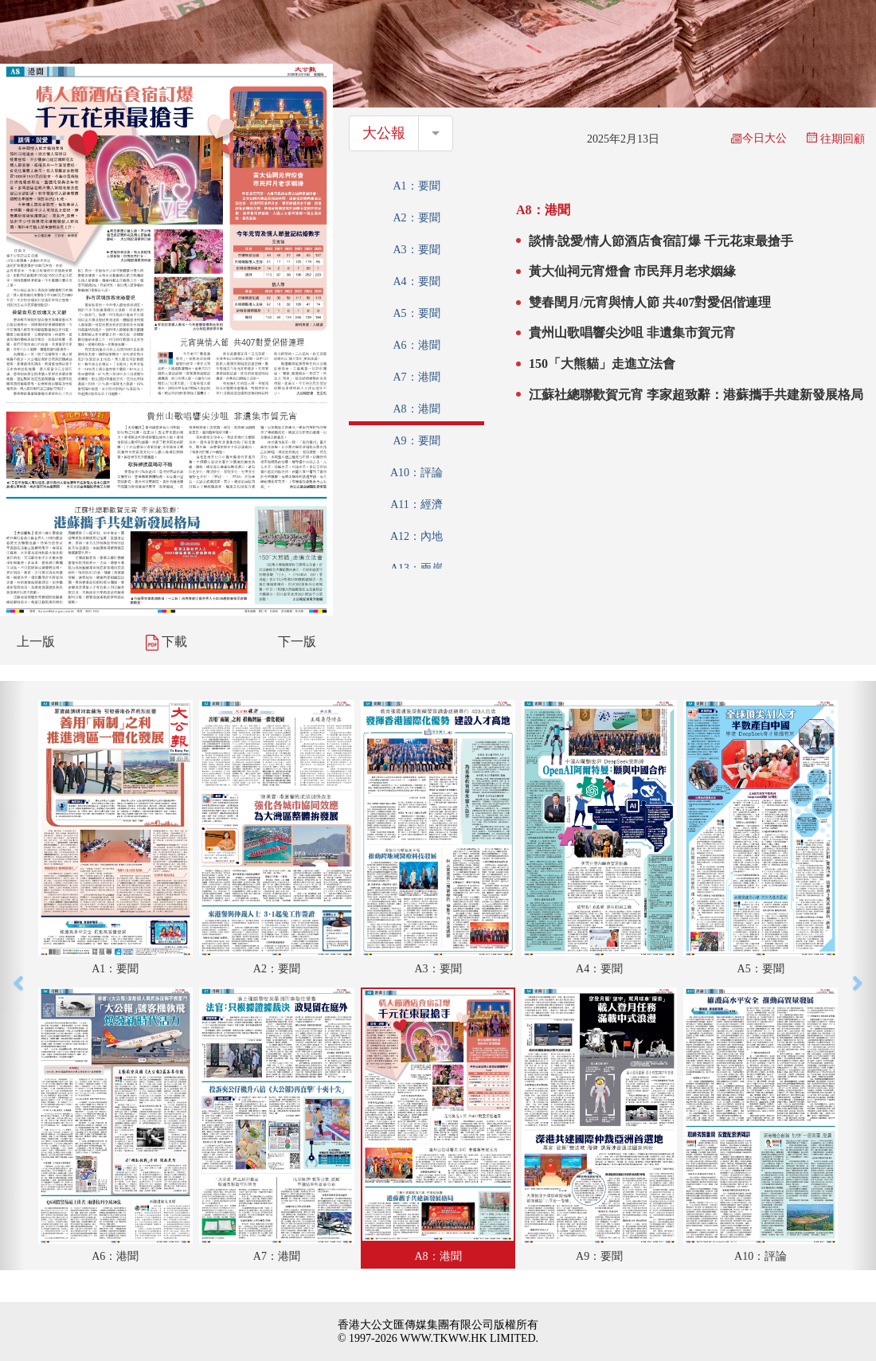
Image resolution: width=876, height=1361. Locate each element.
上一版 (36, 641)
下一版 (297, 641)
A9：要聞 (416, 441)
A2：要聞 (416, 218)
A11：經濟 (416, 504)
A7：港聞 (416, 377)
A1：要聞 (416, 186)
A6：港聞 (416, 345)
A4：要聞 (416, 281)
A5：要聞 (416, 313)
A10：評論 (416, 473)
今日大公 (759, 138)
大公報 (383, 133)
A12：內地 (416, 536)
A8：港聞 (416, 409)
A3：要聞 (416, 250)
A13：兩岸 (416, 568)
